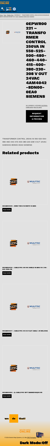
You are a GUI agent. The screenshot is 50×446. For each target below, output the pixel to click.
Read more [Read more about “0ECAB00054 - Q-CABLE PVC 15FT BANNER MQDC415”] (7, 396)
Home (1, 15)
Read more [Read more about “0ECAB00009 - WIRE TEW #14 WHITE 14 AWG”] (7, 210)
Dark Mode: (34, 442)
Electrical (44, 105)
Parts (5, 15)
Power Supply (29, 107)
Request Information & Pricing (37, 116)
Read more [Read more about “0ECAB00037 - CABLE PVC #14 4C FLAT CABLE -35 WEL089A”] (7, 334)
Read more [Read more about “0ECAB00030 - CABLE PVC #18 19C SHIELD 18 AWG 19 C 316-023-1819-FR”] (7, 273)
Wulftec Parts (10, 15)
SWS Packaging (31, 437)
